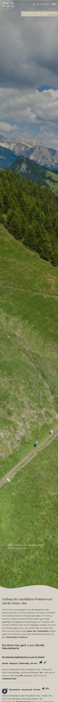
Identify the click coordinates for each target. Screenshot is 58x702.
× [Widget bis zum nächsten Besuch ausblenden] (6, 689)
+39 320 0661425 (42, 4)
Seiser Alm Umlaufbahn (38, 631)
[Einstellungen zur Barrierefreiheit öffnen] (4, 691)
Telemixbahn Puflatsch (16, 637)
